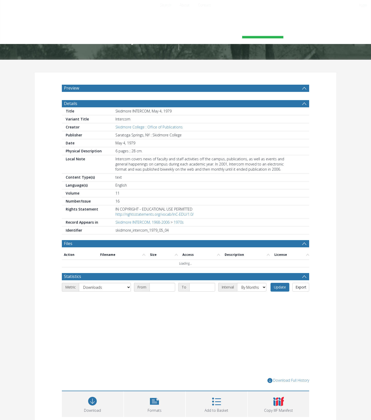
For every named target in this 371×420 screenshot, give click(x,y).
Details (70, 103)
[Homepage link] (185, 33)
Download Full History (288, 380)
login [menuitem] (363, 5)
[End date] (202, 287)
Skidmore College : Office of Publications (149, 127)
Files (68, 243)
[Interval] (251, 287)
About (185, 5)
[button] (154, 403)
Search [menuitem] (165, 5)
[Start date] (162, 287)
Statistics (72, 276)
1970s (179, 222)
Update (280, 287)
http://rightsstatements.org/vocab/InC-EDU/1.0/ (154, 214)
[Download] (92, 403)
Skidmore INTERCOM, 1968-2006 (142, 222)
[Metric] (105, 287)
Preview (71, 88)
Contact (204, 5)
